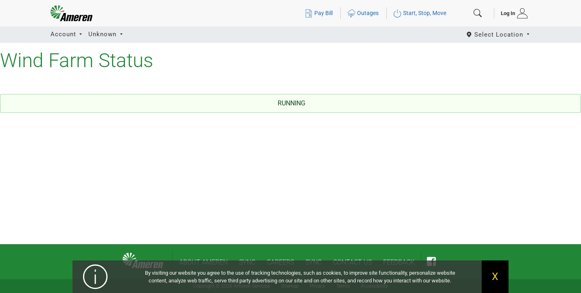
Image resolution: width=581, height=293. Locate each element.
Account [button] (64, 34)
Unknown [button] (103, 34)
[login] (511, 13)
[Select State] (498, 34)
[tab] (511, 13)
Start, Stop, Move (419, 13)
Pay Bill (319, 13)
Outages (363, 13)
